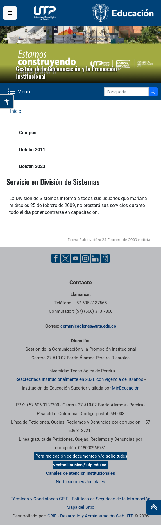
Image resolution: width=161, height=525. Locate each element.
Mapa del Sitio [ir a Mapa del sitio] (80, 507)
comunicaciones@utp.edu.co (88, 326)
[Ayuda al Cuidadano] (105, 258)
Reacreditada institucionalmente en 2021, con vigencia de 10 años (79, 379)
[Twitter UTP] (65, 258)
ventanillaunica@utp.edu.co (79, 464)
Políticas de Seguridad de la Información (111, 498)
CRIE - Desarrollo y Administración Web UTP (90, 516)
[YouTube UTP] (75, 258)
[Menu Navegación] (19, 91)
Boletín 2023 (32, 166)
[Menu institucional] (10, 13)
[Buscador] (153, 91)
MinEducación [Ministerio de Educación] (125, 388)
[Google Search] (126, 91)
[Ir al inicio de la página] (153, 507)
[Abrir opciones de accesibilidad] (7, 101)
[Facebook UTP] (55, 258)
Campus (27, 132)
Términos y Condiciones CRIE (39, 498)
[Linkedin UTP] (95, 258)
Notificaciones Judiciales (80, 481)
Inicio (15, 111)
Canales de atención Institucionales (80, 473)
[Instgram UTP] (85, 258)
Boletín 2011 (32, 149)
